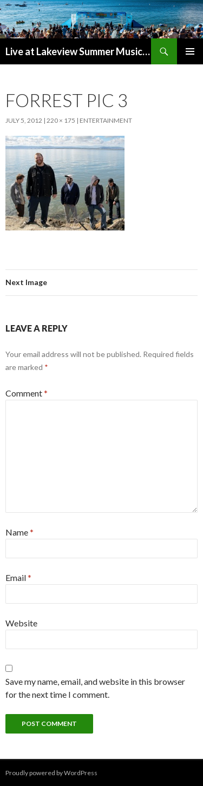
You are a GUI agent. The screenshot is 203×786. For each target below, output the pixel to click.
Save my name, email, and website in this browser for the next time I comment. (95, 687)
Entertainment (106, 120)
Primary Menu (190, 51)
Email (18, 577)
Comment (26, 393)
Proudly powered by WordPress (51, 773)
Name (19, 532)
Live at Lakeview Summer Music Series (78, 51)
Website (21, 623)
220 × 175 (61, 120)
